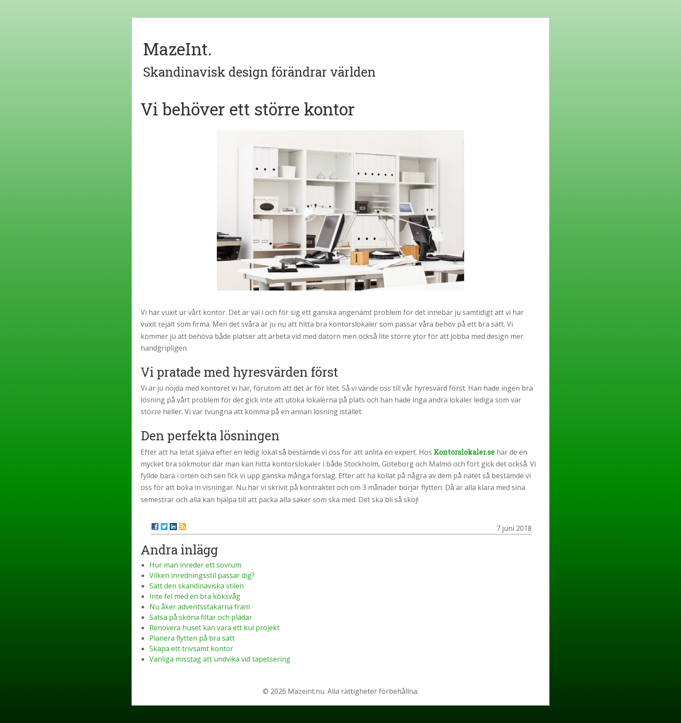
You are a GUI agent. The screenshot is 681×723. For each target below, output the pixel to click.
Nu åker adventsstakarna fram (199, 607)
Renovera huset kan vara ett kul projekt (214, 627)
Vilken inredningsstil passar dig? (202, 575)
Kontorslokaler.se (464, 451)
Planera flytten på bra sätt (192, 638)
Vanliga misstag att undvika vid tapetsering (219, 659)
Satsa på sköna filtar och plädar (200, 617)
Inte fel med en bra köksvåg (194, 596)
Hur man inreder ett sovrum (195, 565)
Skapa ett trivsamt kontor (191, 648)
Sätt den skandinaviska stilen (196, 586)
